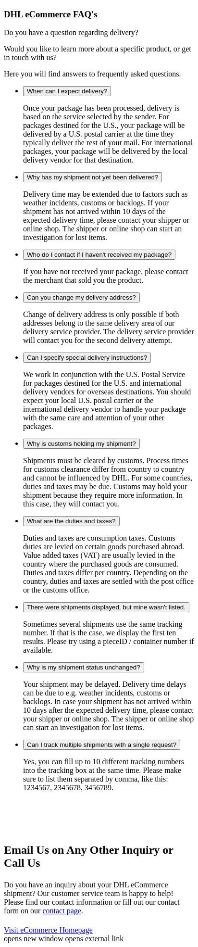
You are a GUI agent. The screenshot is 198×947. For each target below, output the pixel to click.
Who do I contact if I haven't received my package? (99, 254)
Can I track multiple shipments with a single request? (101, 744)
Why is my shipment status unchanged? (83, 667)
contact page (61, 911)
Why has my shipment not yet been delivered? (92, 177)
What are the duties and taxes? (71, 521)
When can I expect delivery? (67, 91)
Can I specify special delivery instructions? (87, 357)
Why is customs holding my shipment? (81, 443)
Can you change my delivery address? (81, 297)
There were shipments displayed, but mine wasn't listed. (106, 607)
